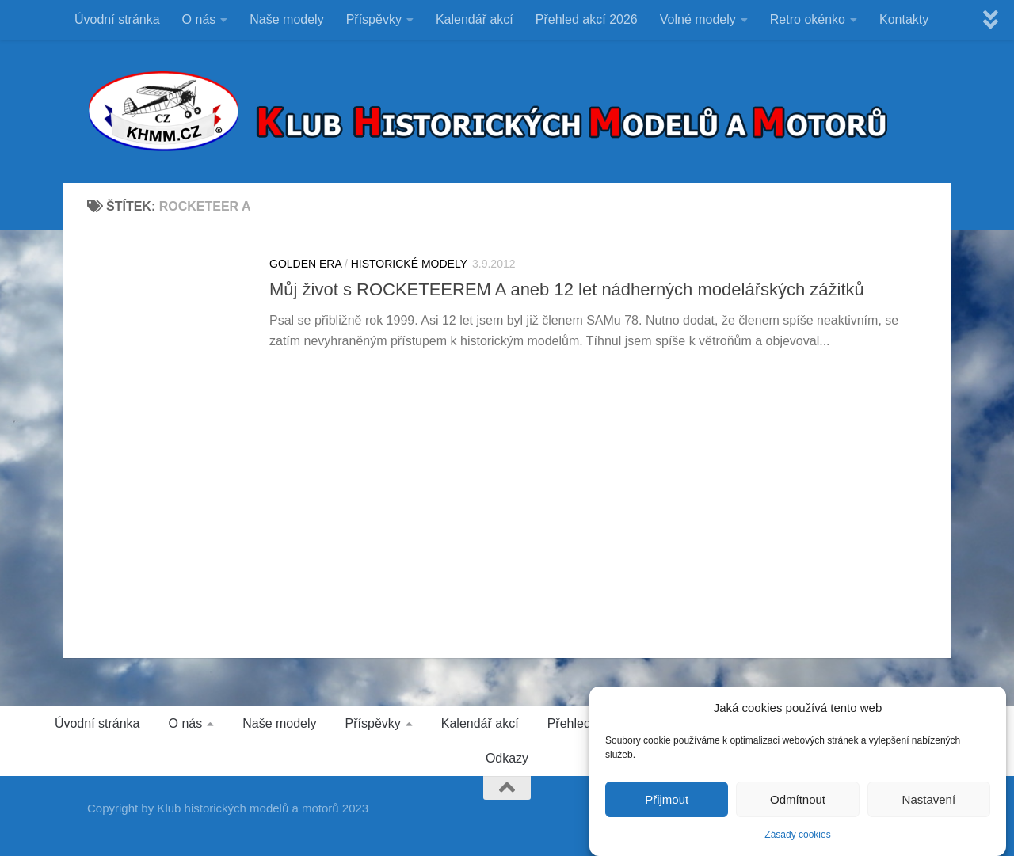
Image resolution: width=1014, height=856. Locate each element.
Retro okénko (807, 19)
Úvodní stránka (117, 19)
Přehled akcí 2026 (587, 19)
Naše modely (286, 19)
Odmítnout (797, 801)
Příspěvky (374, 19)
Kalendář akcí (474, 19)
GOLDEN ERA (305, 263)
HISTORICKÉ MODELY (409, 263)
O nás (199, 19)
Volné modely (698, 19)
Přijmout (666, 801)
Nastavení (929, 801)
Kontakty (903, 19)
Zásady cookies (797, 836)
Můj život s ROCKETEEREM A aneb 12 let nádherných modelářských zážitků (566, 289)
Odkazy (507, 758)
